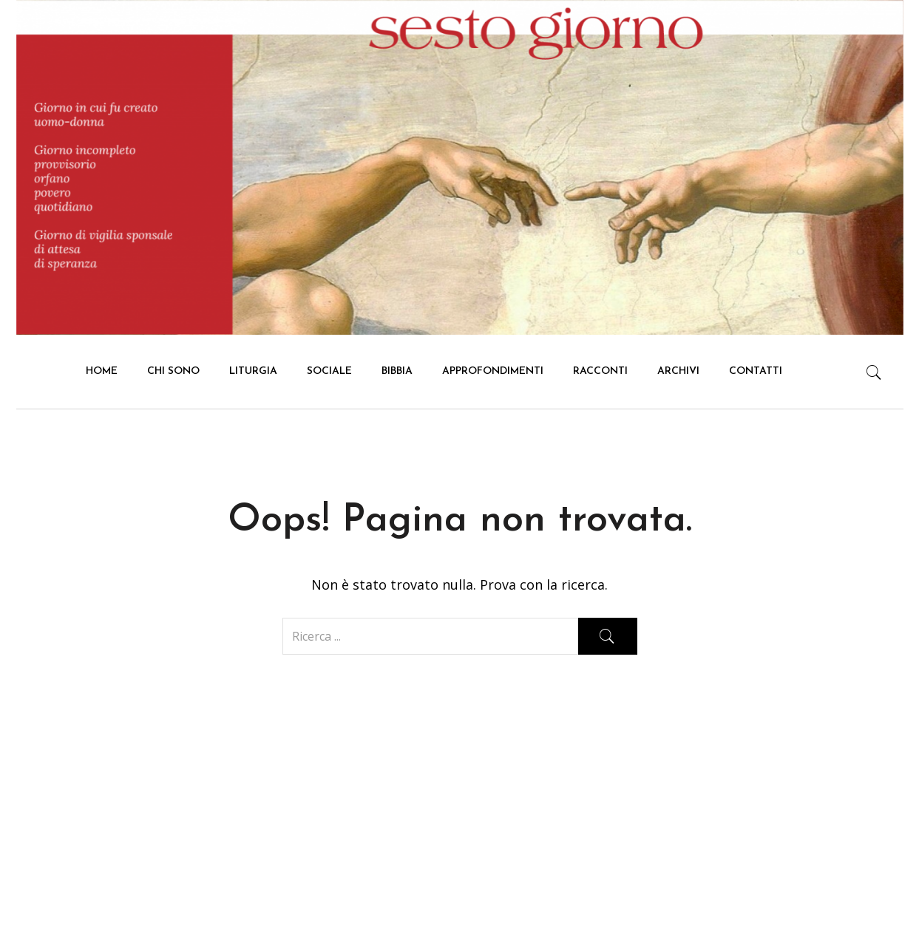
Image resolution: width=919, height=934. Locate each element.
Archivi (678, 371)
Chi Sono (173, 371)
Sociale (329, 371)
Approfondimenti (492, 371)
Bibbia (397, 371)
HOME (102, 371)
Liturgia (253, 371)
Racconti (600, 371)
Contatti (755, 371)
